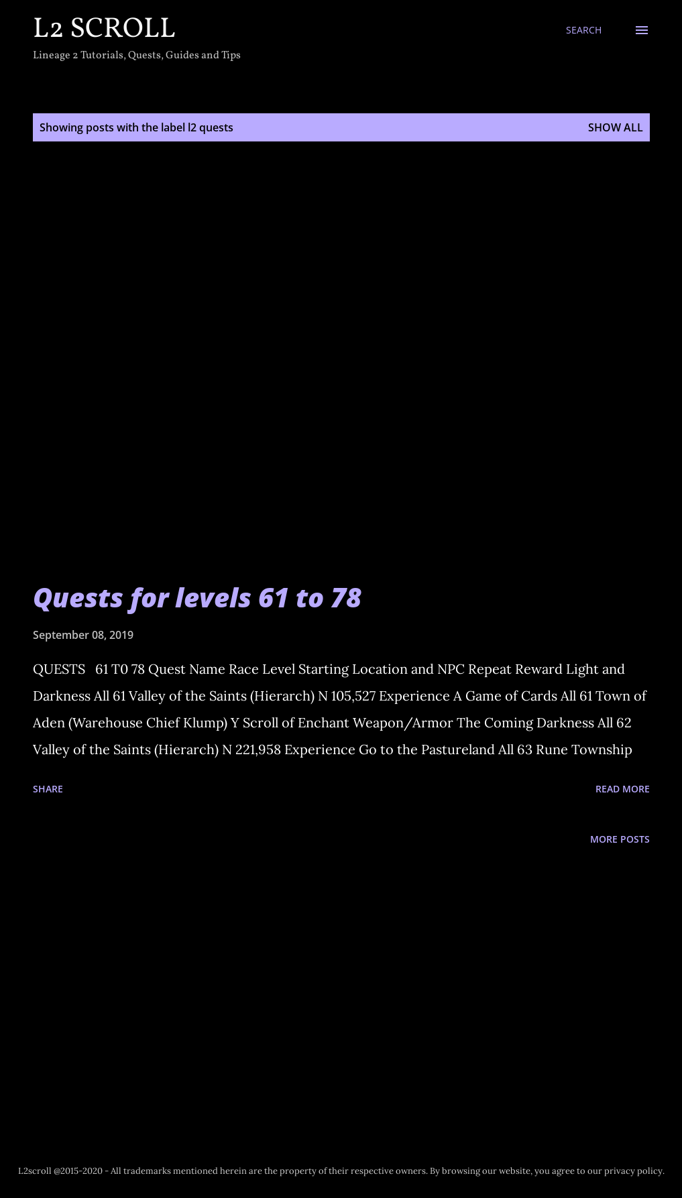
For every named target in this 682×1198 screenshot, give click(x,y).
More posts (620, 839)
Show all (615, 127)
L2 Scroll (104, 30)
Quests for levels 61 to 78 (197, 597)
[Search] (584, 30)
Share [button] (48, 788)
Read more (622, 788)
